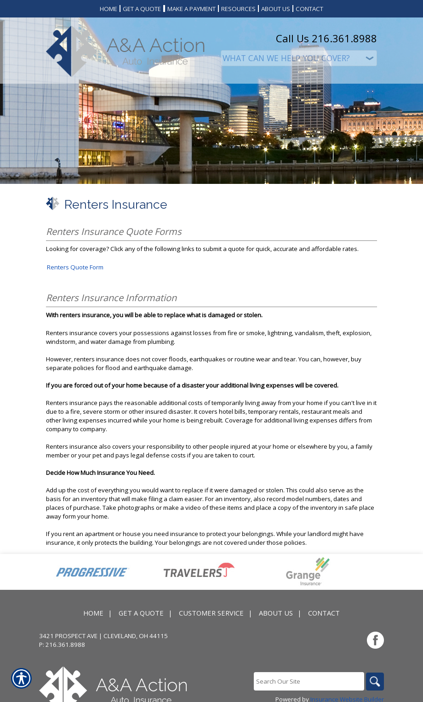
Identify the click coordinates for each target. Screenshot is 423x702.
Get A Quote (141, 613)
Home (93, 613)
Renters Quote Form (75, 267)
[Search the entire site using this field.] (308, 682)
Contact (324, 613)
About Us (276, 613)
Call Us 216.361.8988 (326, 38)
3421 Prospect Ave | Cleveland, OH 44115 (103, 636)
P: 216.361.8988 (62, 645)
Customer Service (211, 613)
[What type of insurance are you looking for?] (299, 58)
